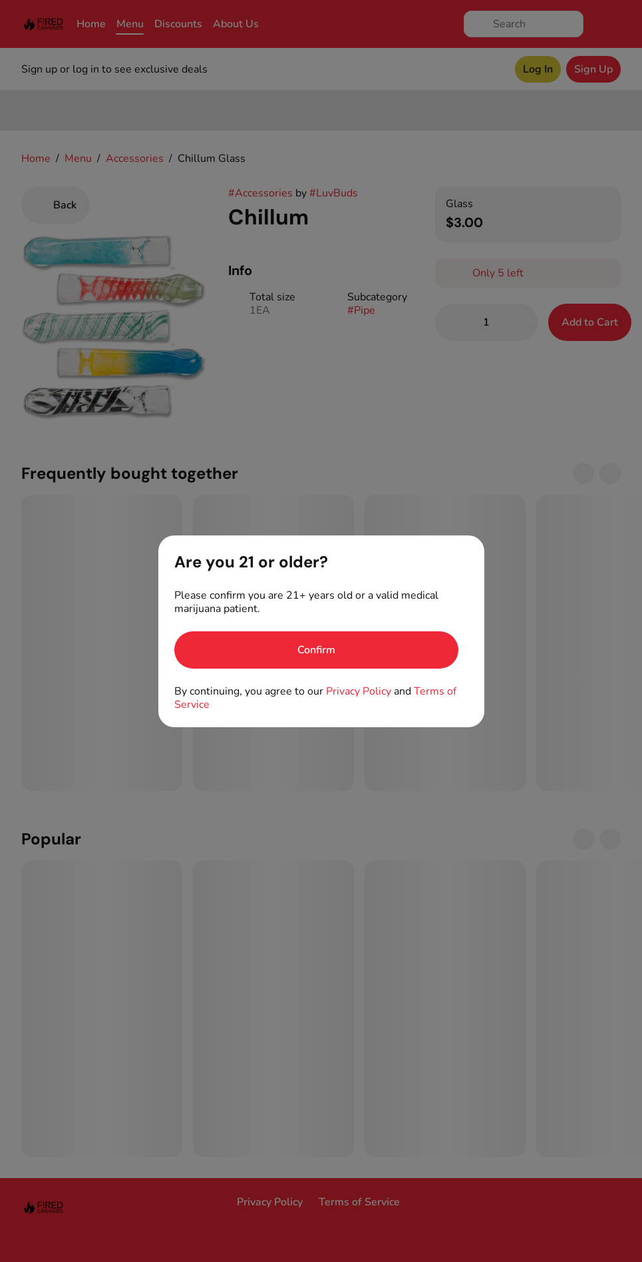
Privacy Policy (358, 691)
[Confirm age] (316, 650)
